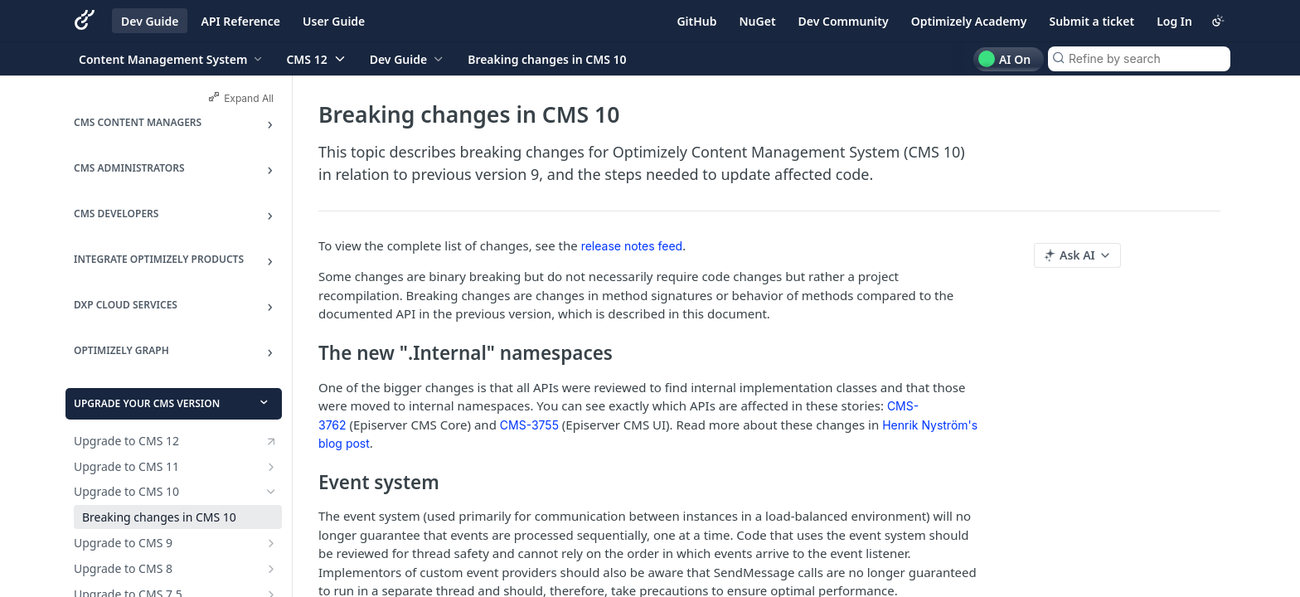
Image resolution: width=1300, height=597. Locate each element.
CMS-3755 (529, 425)
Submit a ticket (1091, 21)
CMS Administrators (129, 168)
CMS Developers (116, 213)
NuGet (758, 21)
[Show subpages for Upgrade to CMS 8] (271, 568)
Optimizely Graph (121, 350)
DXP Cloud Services (125, 305)
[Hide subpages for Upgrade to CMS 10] (271, 491)
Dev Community (843, 21)
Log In (1174, 21)
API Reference (240, 21)
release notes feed (632, 246)
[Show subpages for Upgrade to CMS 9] (271, 543)
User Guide (334, 21)
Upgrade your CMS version (147, 403)
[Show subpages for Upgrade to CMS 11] (271, 466)
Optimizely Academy (969, 21)
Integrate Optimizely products (159, 259)
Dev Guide (149, 21)
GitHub (696, 21)
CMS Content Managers (137, 122)
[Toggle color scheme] (1217, 20)
